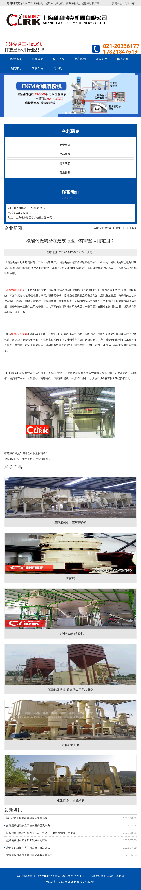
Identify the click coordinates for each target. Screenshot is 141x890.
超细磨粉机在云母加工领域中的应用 (26, 840)
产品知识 (65, 154)
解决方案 (123, 59)
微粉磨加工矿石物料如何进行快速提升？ (27, 458)
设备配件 (101, 59)
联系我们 (130, 3)
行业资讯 (65, 172)
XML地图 (90, 881)
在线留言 (37, 68)
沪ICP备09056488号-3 (71, 881)
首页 (107, 228)
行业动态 (65, 163)
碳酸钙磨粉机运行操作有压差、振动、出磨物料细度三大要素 (41, 833)
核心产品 (59, 59)
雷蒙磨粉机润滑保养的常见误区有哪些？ (29, 855)
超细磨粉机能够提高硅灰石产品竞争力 (28, 825)
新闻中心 (117, 3)
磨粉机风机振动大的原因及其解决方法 (28, 847)
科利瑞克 (37, 59)
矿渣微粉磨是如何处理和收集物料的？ (26, 453)
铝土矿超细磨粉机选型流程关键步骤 (26, 818)
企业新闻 (65, 145)
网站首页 (16, 59)
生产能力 (80, 59)
